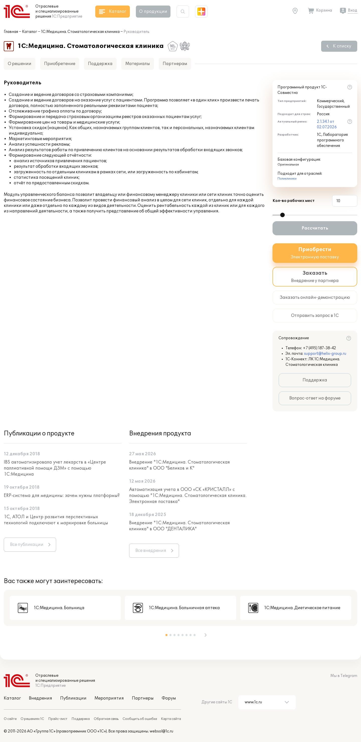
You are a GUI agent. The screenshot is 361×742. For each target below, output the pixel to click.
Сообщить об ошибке (140, 719)
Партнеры (143, 698)
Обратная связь (106, 719)
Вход (352, 10)
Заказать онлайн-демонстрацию (315, 297)
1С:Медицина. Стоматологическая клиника (80, 32)
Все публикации (26, 544)
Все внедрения (150, 550)
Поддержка (100, 63)
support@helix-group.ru (325, 354)
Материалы (137, 63)
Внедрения (40, 698)
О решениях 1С (32, 719)
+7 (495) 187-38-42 (319, 348)
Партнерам (175, 63)
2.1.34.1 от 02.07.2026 (327, 124)
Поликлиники (287, 178)
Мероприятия (109, 698)
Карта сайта (171, 719)
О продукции (153, 11)
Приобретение (59, 63)
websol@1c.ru (161, 731)
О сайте (10, 719)
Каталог (29, 32)
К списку (342, 46)
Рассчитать (315, 228)
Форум (169, 698)
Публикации (73, 698)
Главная (11, 32)
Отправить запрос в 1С (315, 315)
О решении (19, 63)
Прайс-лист (57, 719)
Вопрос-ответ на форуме (314, 398)
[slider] (282, 215)
